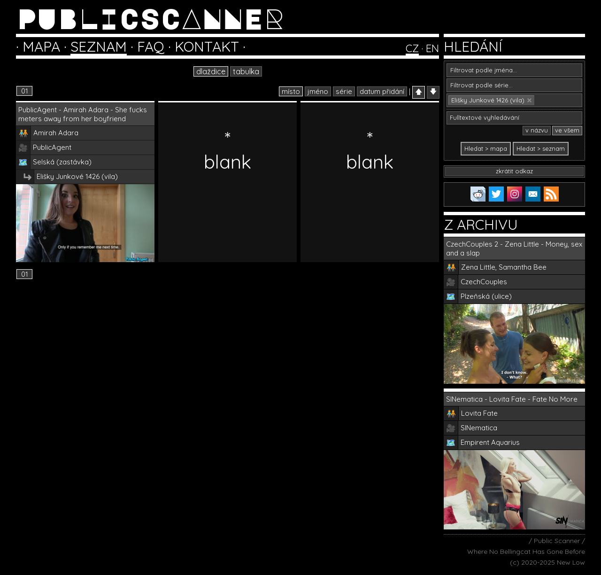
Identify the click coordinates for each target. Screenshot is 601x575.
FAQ (150, 46)
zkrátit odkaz (514, 171)
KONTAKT (207, 46)
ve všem (567, 130)
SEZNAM (98, 46)
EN (432, 48)
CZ (412, 48)
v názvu (536, 130)
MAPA (41, 46)
